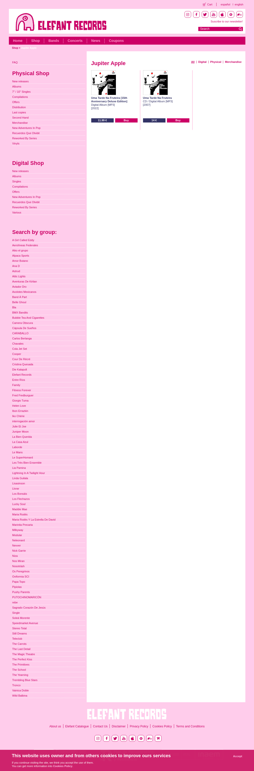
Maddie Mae (19, 509)
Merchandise (233, 61)
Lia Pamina (19, 467)
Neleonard (18, 540)
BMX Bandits (20, 312)
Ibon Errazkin (20, 410)
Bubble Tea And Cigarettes (28, 317)
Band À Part (19, 297)
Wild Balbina (19, 695)
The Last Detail (21, 649)
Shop (35, 41)
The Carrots (19, 643)
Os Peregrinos (21, 571)
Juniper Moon (20, 431)
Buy (126, 120)
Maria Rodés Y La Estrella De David (34, 519)
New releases (20, 81)
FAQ (15, 62)
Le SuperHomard (22, 457)
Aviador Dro (19, 286)
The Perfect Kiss (22, 659)
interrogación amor (23, 421)
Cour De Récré (21, 359)
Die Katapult (19, 369)
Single (16, 612)
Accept (237, 756)
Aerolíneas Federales (25, 245)
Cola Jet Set (19, 348)
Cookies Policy (162, 726)
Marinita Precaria (22, 524)
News (95, 41)
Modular (17, 535)
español (225, 4)
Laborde (17, 447)
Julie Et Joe (19, 426)
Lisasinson (18, 483)
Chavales (18, 343)
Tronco (16, 685)
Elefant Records (22, 374)
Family (16, 385)
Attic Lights (19, 276)
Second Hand (20, 117)
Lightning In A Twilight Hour (28, 473)
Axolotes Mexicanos (24, 291)
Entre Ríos (18, 379)
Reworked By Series (24, 138)
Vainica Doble (20, 690)
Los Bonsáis (19, 493)
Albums (16, 86)
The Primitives (21, 664)
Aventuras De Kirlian (24, 281)
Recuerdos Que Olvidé (26, 133)
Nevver (16, 545)
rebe (15, 602)
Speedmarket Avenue (25, 623)
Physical (215, 61)
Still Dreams (19, 633)
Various (16, 212)
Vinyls (15, 143)
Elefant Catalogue (77, 726)
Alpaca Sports (20, 255)
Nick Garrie (19, 550)
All (193, 61)
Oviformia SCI (20, 576)
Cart (209, 4)
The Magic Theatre (23, 654)
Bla (14, 307)
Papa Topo (18, 581)
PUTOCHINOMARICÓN (26, 597)
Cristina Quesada (22, 364)
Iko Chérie (18, 416)
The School (19, 669)
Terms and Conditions (190, 726)
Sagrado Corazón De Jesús (29, 607)
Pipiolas (17, 586)
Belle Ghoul (19, 302)
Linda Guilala (20, 478)
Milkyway (17, 529)
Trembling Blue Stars (24, 680)
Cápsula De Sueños (24, 328)
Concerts (75, 41)
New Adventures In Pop (26, 127)
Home (18, 41)
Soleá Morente (21, 617)
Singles (16, 181)
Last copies (19, 112)
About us (55, 726)
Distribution (19, 107)
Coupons (116, 41)
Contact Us (100, 726)
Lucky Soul (19, 504)
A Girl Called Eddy (23, 240)
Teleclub (17, 638)
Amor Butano (20, 260)
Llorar (15, 488)
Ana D (16, 265)
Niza (15, 555)
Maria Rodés (20, 514)
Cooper (16, 353)
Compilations (20, 96)
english (239, 4)
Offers (16, 102)
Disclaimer (119, 726)
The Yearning (20, 674)
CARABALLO (20, 333)
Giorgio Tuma (20, 400)
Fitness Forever (21, 390)
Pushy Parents (21, 592)
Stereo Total (19, 628)
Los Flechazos (21, 498)
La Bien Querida (22, 436)
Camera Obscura (22, 322)
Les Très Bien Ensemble (27, 462)
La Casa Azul (20, 441)
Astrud (16, 271)
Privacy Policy (139, 726)
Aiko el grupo (20, 250)
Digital (202, 61)
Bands (53, 41)
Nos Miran (18, 561)
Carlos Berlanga (22, 338)
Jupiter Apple (29, 48)
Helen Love (19, 405)
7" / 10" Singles (21, 91)
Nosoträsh (18, 566)
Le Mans (17, 452)
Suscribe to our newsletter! (227, 21)
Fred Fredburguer (23, 395)
